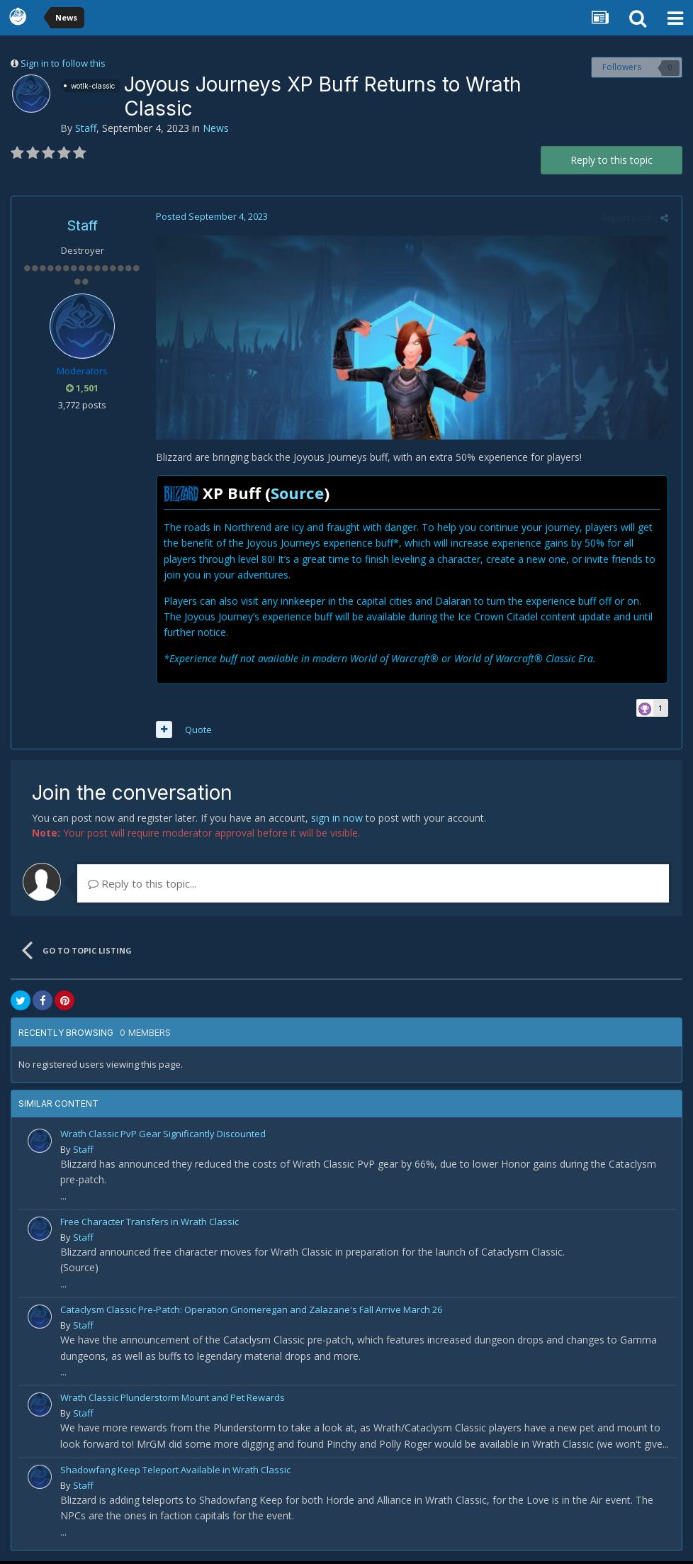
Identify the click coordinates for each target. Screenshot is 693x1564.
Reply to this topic (611, 160)
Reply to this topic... (142, 885)
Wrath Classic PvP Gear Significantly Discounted (163, 1135)
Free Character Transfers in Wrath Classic (149, 1223)
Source (294, 494)
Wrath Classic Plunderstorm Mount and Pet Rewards (172, 1400)
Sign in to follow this (63, 63)
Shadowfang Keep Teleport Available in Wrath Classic (175, 1471)
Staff (85, 128)
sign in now (337, 820)
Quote (195, 731)
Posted (209, 216)
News (216, 128)
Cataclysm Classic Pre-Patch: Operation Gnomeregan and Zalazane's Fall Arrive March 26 (251, 1311)
